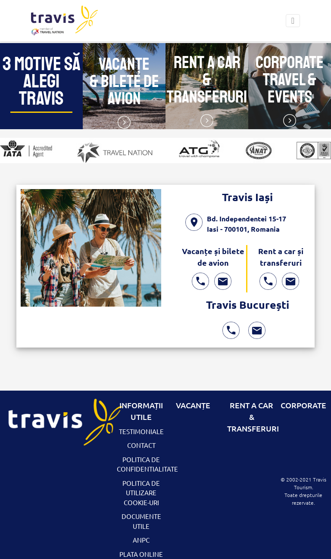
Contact (141, 445)
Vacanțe (193, 405)
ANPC (141, 540)
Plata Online (141, 554)
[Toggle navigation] (293, 20)
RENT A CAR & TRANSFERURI (253, 416)
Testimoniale (141, 431)
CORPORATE (303, 405)
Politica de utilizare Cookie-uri (141, 492)
